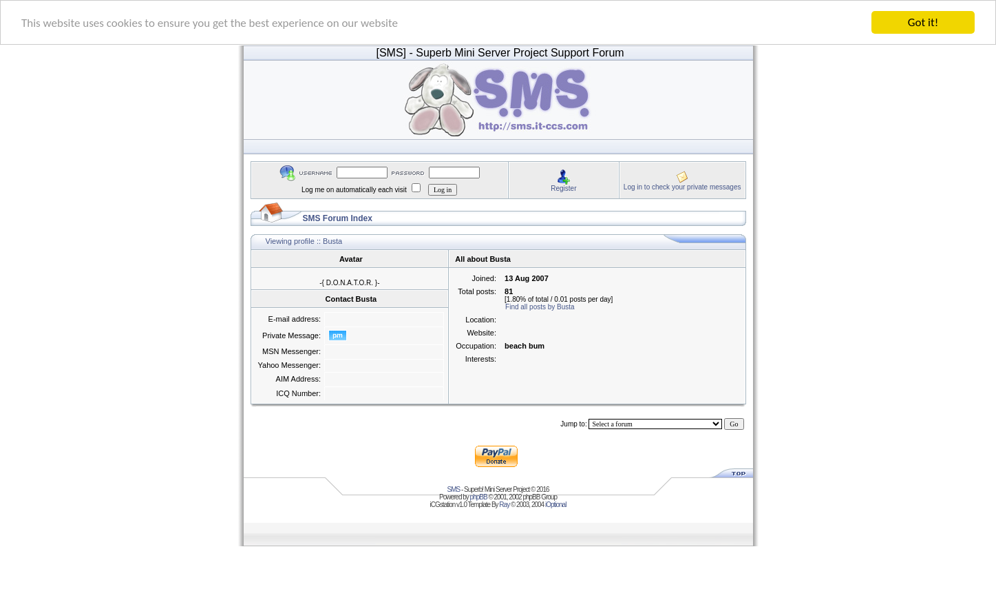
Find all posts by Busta (540, 307)
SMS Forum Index (337, 218)
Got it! (923, 22)
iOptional (555, 504)
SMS (453, 489)
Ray (504, 504)
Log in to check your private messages (682, 186)
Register (563, 188)
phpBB (478, 497)
